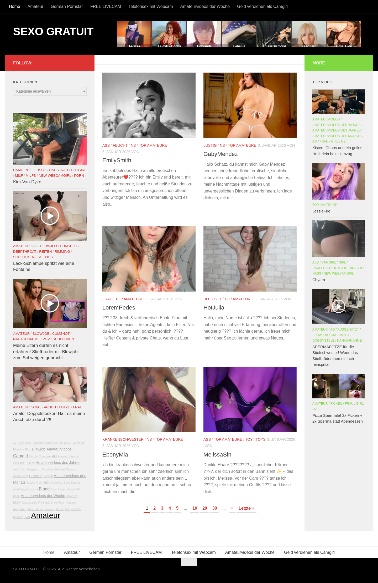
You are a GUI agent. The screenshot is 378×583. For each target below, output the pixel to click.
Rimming (62, 252)
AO (34, 246)
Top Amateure (153, 145)
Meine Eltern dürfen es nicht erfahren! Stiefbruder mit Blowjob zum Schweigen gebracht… (45, 351)
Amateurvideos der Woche (205, 6)
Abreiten (63, 456)
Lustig (210, 145)
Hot (207, 299)
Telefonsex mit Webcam (150, 6)
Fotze (64, 407)
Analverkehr (20, 476)
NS (133, 145)
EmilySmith (116, 160)
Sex (218, 299)
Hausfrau (58, 170)
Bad (67, 509)
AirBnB (58, 442)
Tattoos (45, 257)
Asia (16, 469)
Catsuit (71, 489)
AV (15, 442)
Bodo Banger (72, 482)
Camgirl (21, 170)
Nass (316, 273)
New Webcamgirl (55, 176)
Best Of (48, 476)
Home (14, 6)
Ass (106, 145)
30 (214, 508)
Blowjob (48, 246)
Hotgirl (78, 170)
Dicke (49, 442)
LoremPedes (118, 307)
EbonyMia (115, 454)
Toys (261, 439)
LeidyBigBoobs (169, 46)
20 (204, 508)
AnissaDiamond (274, 46)
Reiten (45, 252)
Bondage (49, 509)
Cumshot (68, 246)
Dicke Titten (58, 502)
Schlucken (23, 257)
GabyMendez (220, 154)
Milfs (31, 176)
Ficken (336, 403)
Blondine (18, 449)
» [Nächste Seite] (232, 508)
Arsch (50, 407)
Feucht (120, 145)
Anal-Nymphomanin (25, 489)
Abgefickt (56, 482)
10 (194, 508)
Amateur (35, 6)
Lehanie (239, 46)
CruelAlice (344, 46)
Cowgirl (74, 456)
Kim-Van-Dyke (27, 181)
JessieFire (321, 211)
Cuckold (76, 509)
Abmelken (47, 469)
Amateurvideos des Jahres (58, 462)
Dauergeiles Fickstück (36, 502)
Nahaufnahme (26, 339)
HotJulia (213, 307)
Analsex (71, 502)
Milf (19, 176)
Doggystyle (323, 340)
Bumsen (18, 517)
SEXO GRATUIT (53, 31)
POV (46, 339)
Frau (107, 299)
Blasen (62, 489)
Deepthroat (24, 252)
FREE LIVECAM (105, 6)
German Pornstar (67, 6)
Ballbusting (25, 442)
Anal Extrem (35, 509)
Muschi (355, 268)
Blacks (31, 482)
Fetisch (39, 170)
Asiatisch (72, 496)
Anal (36, 407)
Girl (334, 141)
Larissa (134, 46)
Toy (249, 439)
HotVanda (204, 46)
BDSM (17, 502)
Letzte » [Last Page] (246, 508)
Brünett (29, 462)
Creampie (45, 456)
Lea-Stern (309, 46)
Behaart (60, 469)
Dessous (71, 469)
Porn (79, 176)
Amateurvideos (59, 449)
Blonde (33, 456)
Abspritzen (19, 509)
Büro (28, 449)
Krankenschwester (123, 439)
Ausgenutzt (33, 469)
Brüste (60, 509)
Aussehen (39, 442)
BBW (67, 442)
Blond (44, 488)
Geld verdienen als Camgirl (262, 6)
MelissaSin (217, 454)
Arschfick (18, 462)
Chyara (318, 279)
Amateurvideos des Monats (336, 136)
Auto (54, 489)
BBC (47, 482)
